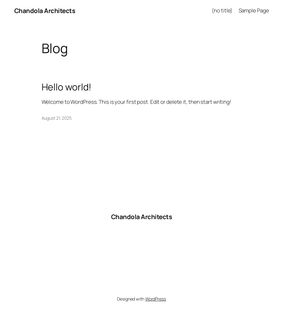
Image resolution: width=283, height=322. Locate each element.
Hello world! (67, 87)
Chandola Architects (44, 10)
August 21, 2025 (57, 118)
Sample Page (254, 10)
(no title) (222, 10)
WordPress (155, 299)
